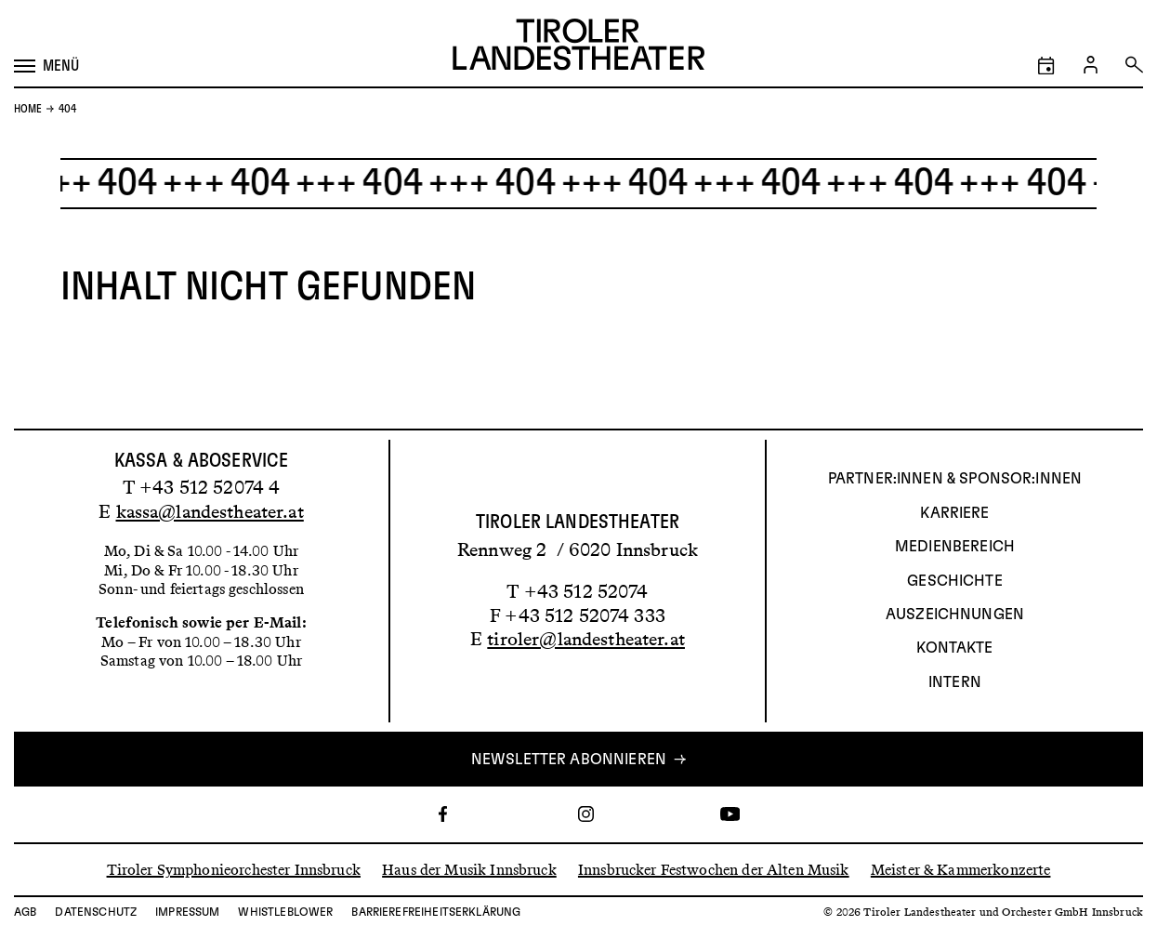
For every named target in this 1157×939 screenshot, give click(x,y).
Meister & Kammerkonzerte (961, 869)
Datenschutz (96, 912)
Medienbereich (955, 546)
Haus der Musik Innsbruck (469, 869)
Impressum (187, 912)
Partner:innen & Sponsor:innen (955, 478)
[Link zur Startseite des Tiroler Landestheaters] (578, 47)
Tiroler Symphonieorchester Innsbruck (234, 869)
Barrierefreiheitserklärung (435, 912)
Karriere (954, 513)
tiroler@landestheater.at (586, 639)
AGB (25, 912)
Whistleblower (285, 912)
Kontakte (954, 648)
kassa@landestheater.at (210, 511)
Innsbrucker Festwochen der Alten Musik (713, 869)
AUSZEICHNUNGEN (955, 614)
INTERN (954, 682)
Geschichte (955, 581)
